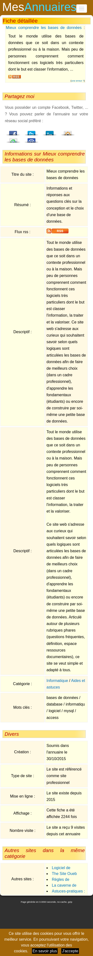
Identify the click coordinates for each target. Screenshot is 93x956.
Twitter (31, 131)
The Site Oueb (64, 874)
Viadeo (67, 131)
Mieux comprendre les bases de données (44, 28)
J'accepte (70, 951)
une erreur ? (77, 80)
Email (31, 139)
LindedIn (49, 131)
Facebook (13, 131)
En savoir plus (45, 951)
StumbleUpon (13, 139)
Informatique (57, 681)
